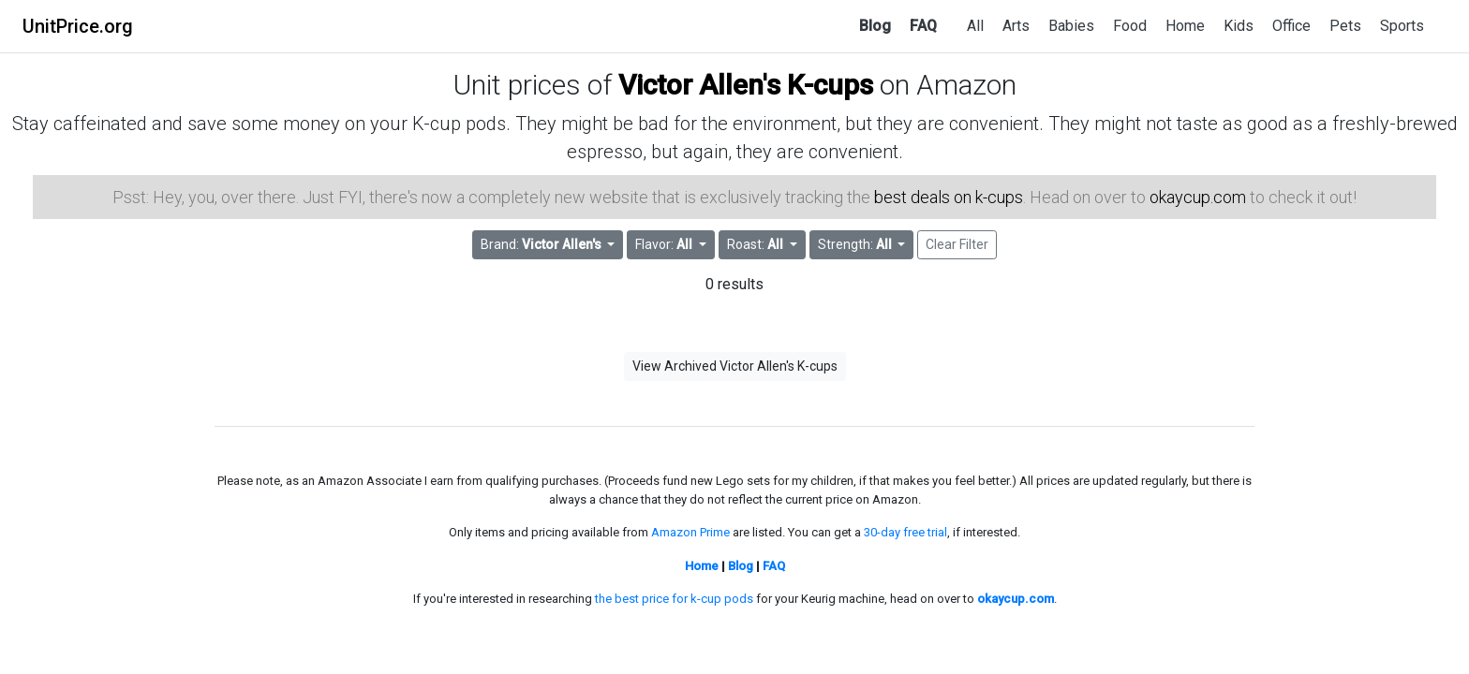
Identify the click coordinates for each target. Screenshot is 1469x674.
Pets (1345, 26)
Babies (1071, 26)
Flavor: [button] (665, 244)
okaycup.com (1198, 197)
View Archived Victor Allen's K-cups (735, 366)
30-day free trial (905, 532)
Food (1130, 26)
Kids (1239, 26)
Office (1291, 26)
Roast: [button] (756, 244)
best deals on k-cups (948, 197)
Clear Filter (957, 244)
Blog (875, 26)
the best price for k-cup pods (674, 599)
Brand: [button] (542, 244)
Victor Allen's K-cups (745, 84)
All (975, 26)
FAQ (923, 26)
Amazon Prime (690, 532)
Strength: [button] (856, 244)
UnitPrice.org (77, 26)
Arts (1016, 26)
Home (1185, 26)
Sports (1402, 26)
